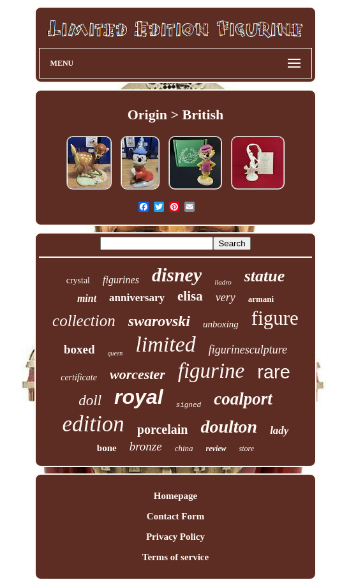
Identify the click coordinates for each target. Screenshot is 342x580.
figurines (121, 279)
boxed (79, 349)
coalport (243, 398)
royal (138, 396)
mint (86, 298)
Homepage (175, 496)
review (216, 448)
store (247, 448)
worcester (137, 374)
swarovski (159, 321)
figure (275, 318)
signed (189, 405)
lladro (223, 282)
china (184, 448)
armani (261, 299)
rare (273, 372)
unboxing (221, 324)
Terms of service (175, 557)
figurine (211, 370)
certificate (79, 377)
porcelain (162, 429)
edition (93, 424)
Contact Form (175, 516)
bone (107, 448)
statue (264, 276)
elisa (190, 296)
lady (279, 430)
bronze (146, 446)
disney (177, 274)
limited (165, 344)
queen (115, 353)
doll (89, 400)
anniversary (137, 298)
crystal (78, 280)
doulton (228, 426)
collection (83, 320)
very (225, 297)
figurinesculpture (248, 349)
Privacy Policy (175, 537)
